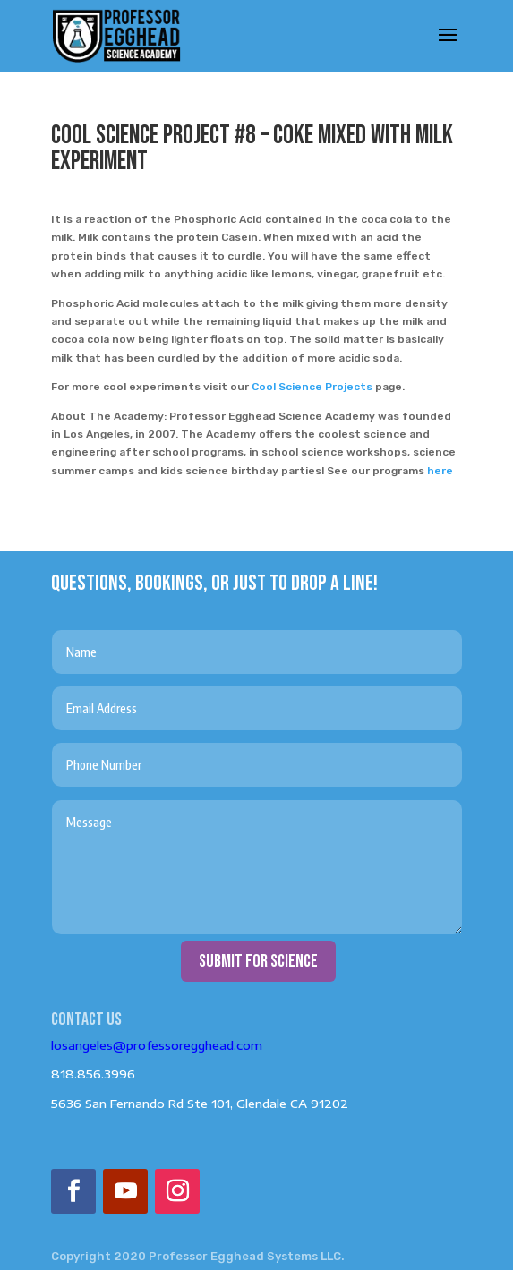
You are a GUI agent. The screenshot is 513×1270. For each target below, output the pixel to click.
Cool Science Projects (312, 386)
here (440, 471)
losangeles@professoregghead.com (156, 1045)
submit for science (258, 961)
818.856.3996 (93, 1074)
